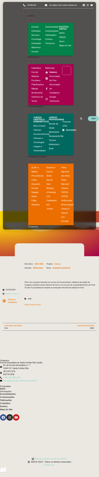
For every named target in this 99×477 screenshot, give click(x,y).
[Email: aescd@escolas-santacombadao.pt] (49, 380)
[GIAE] (93, 118)
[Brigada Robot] (36, 194)
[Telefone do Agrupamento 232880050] (29, 5)
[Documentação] (52, 27)
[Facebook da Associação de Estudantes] (52, 89)
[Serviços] (35, 35)
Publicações (6, 400)
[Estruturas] (36, 31)
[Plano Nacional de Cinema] (66, 172)
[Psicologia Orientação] (37, 41)
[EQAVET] (67, 124)
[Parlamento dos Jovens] (48, 196)
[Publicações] (50, 35)
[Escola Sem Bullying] (51, 174)
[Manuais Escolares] (37, 78)
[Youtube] (16, 417)
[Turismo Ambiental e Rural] (56, 136)
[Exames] (51, 72)
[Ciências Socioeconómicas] (41, 132)
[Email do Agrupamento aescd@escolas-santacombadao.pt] (61, 5)
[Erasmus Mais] (50, 168)
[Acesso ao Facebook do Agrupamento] (84, 5)
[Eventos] (49, 39)
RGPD (2, 389)
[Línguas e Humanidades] (41, 148)
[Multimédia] (54, 132)
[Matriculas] (50, 68)
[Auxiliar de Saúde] (55, 126)
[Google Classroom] (52, 99)
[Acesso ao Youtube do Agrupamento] (91, 5)
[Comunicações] (52, 31)
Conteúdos (5, 403)
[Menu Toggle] (25, 11)
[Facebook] (3, 417)
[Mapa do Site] (65, 46)
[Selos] (61, 41)
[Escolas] (35, 27)
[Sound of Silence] (66, 211)
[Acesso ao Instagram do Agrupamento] (88, 5)
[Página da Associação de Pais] (52, 78)
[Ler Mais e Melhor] (36, 170)
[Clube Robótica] (36, 186)
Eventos (4, 406)
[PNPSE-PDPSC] (66, 194)
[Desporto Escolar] (37, 176)
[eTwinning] (51, 192)
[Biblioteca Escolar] (37, 49)
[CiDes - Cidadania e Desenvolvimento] (34, 180)
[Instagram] (9, 417)
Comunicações (7, 397)
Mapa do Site (6, 409)
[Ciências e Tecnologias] (41, 140)
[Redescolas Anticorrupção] (67, 203)
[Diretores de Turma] (37, 99)
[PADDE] (62, 37)
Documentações (8, 394)
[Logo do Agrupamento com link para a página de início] (13, 115)
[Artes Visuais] (39, 126)
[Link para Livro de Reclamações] (49, 428)
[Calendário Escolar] (37, 70)
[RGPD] (62, 33)
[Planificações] (37, 85)
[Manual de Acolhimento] (37, 91)
